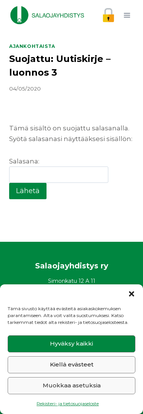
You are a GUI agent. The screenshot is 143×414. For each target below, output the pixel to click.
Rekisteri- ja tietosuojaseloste (68, 403)
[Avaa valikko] (127, 15)
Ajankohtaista (32, 46)
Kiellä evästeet (71, 364)
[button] (131, 294)
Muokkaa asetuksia (72, 385)
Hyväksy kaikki (71, 343)
